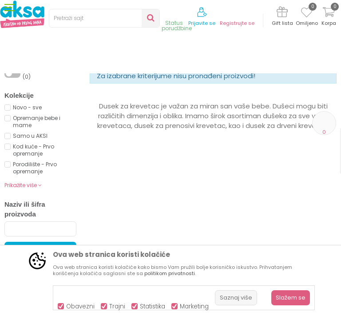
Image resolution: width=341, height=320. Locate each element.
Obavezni (80, 306)
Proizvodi (47, 90)
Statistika (152, 306)
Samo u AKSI (30, 209)
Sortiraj (227, 104)
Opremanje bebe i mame (36, 195)
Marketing (194, 306)
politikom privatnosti (169, 273)
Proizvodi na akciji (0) (47, 146)
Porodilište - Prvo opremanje (35, 241)
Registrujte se (237, 23)
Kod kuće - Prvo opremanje (33, 223)
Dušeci (158, 90)
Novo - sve (27, 180)
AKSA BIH (16, 90)
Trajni (117, 306)
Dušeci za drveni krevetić (206, 90)
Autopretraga (187, 114)
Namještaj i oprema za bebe (104, 90)
